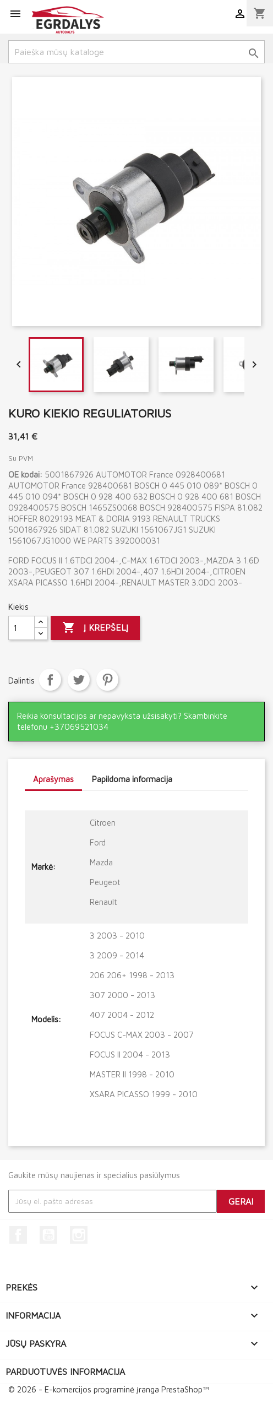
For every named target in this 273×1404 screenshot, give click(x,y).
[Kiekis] (21, 628)
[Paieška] (136, 51)
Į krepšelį (95, 628)
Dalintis (50, 680)
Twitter (79, 680)
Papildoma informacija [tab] (132, 779)
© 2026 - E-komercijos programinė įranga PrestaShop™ (108, 1389)
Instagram (79, 1235)
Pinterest (107, 680)
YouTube (48, 1235)
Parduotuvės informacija (65, 1371)
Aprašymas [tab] (53, 779)
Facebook (18, 1235)
